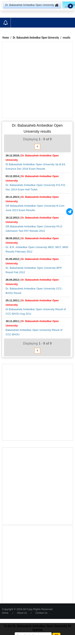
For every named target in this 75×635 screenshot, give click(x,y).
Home (5, 37)
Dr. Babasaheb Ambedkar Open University (36, 37)
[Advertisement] (37, 80)
